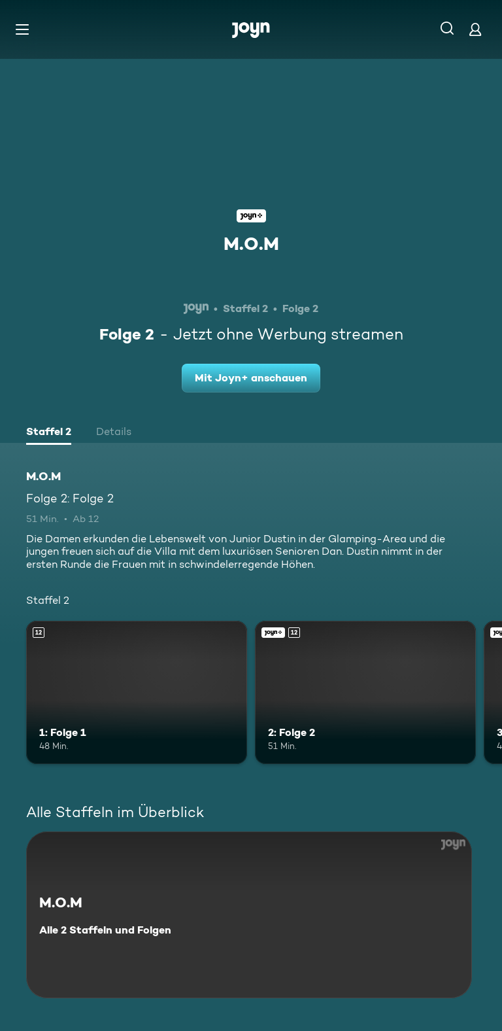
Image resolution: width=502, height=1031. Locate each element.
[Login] (475, 29)
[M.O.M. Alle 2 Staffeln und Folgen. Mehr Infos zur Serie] (249, 914)
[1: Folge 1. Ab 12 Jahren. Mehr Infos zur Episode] (136, 693)
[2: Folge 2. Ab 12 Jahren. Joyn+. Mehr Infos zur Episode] (365, 693)
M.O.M (251, 243)
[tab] (49, 433)
